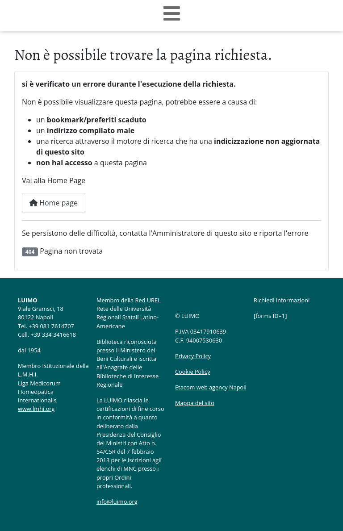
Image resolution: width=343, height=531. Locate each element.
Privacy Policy (193, 356)
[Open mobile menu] (172, 14)
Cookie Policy (192, 372)
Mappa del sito (194, 403)
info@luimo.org (117, 502)
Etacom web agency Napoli (211, 387)
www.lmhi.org (36, 409)
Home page (53, 203)
